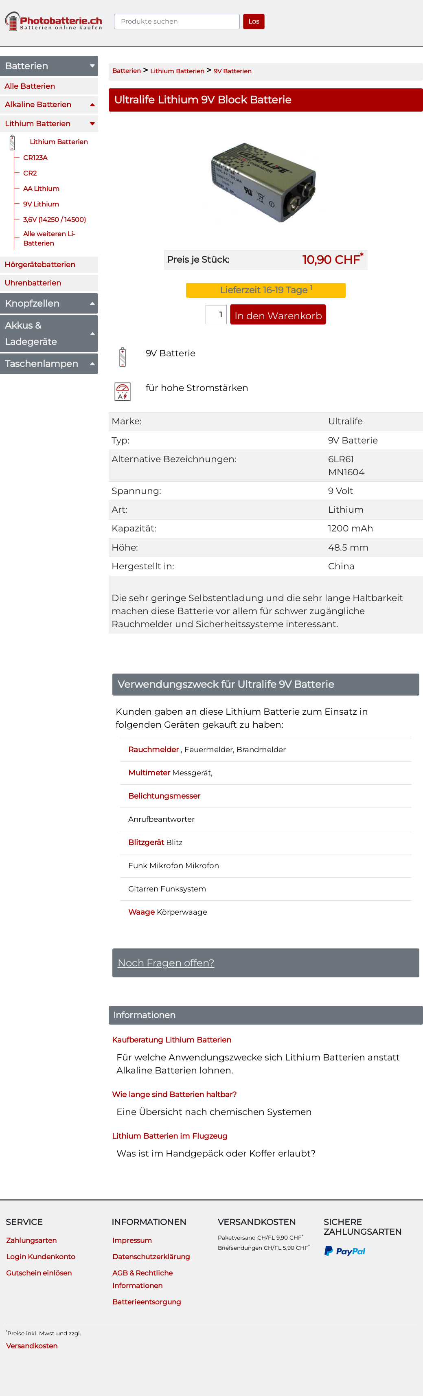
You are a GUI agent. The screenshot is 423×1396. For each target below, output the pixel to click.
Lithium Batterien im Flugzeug (170, 1136)
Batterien (126, 71)
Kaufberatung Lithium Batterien (171, 1040)
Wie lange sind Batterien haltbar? (174, 1094)
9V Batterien (233, 71)
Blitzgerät (146, 842)
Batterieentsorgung (146, 1302)
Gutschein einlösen (39, 1273)
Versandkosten (31, 1346)
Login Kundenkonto (40, 1257)
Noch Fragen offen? (166, 963)
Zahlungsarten (31, 1240)
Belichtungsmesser (164, 796)
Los (253, 21)
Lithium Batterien (177, 71)
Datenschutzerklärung (151, 1257)
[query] (177, 21)
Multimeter (149, 772)
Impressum (132, 1240)
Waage (141, 912)
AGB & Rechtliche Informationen (142, 1279)
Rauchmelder (153, 749)
